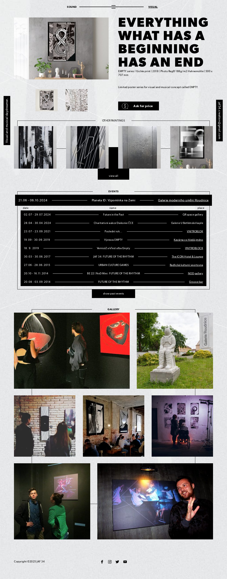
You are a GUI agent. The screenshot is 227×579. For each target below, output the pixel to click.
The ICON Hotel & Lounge (187, 256)
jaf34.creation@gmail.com (219, 120)
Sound (72, 6)
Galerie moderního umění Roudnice (183, 200)
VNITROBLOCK (194, 248)
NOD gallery (195, 273)
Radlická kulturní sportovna (186, 265)
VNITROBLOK (195, 231)
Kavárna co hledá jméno (188, 239)
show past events (113, 293)
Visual (153, 6)
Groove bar (196, 281)
